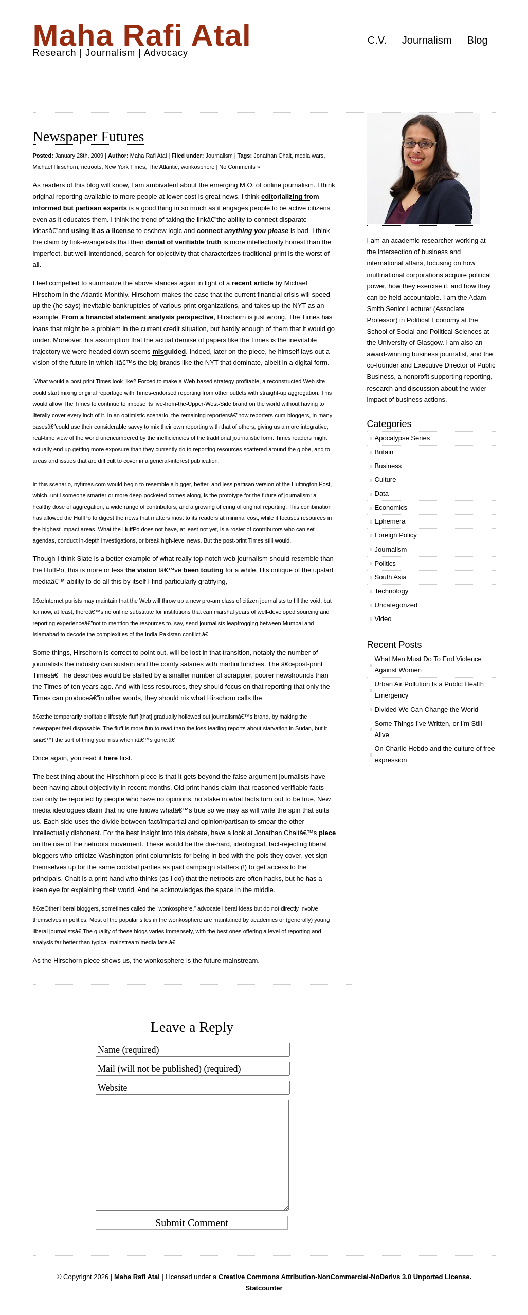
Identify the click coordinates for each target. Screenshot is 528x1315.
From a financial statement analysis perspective (138, 317)
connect (242, 231)
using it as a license (103, 231)
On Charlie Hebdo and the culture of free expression (435, 754)
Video (383, 619)
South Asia (391, 577)
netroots (91, 167)
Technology (392, 591)
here (111, 758)
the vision (141, 570)
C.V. (377, 40)
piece (327, 833)
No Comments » (239, 167)
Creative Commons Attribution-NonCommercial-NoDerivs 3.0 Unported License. (345, 1277)
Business (388, 466)
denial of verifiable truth (183, 242)
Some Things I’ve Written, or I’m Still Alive (428, 729)
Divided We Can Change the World (427, 709)
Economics (391, 507)
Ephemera (390, 521)
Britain (384, 452)
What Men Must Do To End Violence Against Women (428, 664)
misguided (169, 351)
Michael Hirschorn (55, 167)
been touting (204, 570)
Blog (477, 40)
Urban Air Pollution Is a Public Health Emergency (429, 689)
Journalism (427, 40)
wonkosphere (197, 167)
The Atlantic (162, 167)
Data (382, 493)
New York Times (125, 167)
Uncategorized (396, 605)
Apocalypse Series (402, 438)
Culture (385, 480)
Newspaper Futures (88, 136)
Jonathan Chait (272, 155)
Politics (385, 563)
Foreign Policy (396, 535)
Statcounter (263, 1288)
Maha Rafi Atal (142, 35)
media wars (309, 155)
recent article (253, 283)
